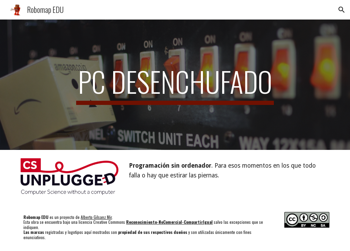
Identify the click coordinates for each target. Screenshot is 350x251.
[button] (341, 9)
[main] (174, 85)
